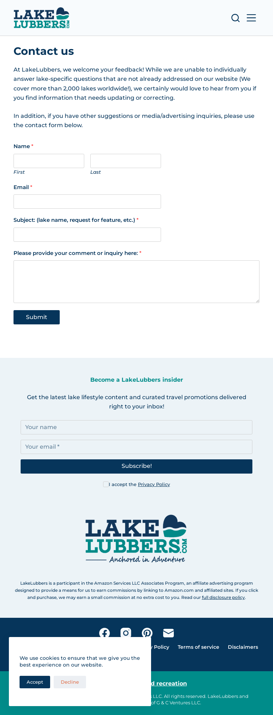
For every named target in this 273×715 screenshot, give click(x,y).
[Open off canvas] (251, 17)
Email (23, 187)
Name (23, 146)
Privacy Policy (154, 484)
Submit (36, 317)
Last (95, 172)
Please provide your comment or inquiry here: (77, 253)
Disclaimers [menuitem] (243, 647)
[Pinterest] (147, 633)
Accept (35, 682)
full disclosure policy (223, 597)
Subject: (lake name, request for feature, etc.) (76, 219)
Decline (70, 682)
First (19, 172)
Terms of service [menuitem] (198, 647)
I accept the (139, 484)
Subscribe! (137, 466)
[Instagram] (126, 633)
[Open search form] (235, 18)
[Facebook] (104, 633)
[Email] (168, 633)
